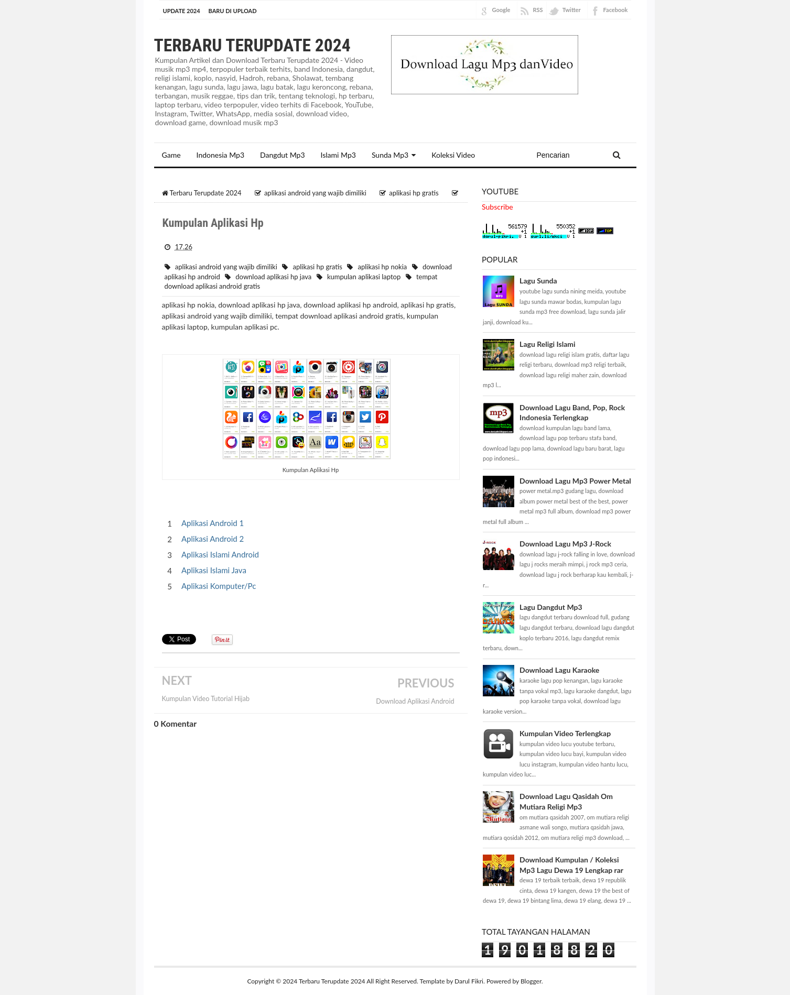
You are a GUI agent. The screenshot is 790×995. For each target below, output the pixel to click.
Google (501, 9)
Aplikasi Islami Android (220, 554)
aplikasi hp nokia (382, 267)
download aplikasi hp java (273, 276)
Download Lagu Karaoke (559, 669)
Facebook (615, 9)
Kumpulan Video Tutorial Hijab (206, 699)
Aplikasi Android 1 (212, 523)
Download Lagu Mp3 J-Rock (565, 543)
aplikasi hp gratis (317, 267)
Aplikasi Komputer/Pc (218, 586)
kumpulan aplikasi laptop (364, 276)
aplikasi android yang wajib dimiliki (226, 267)
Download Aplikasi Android (415, 701)
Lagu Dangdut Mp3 (551, 607)
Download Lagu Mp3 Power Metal (575, 480)
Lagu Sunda (538, 280)
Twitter (571, 9)
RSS (538, 9)
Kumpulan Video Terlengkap (565, 733)
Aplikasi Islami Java (213, 570)
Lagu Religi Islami (547, 344)
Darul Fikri (468, 981)
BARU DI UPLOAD (233, 10)
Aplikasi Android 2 (212, 538)
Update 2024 (181, 10)
